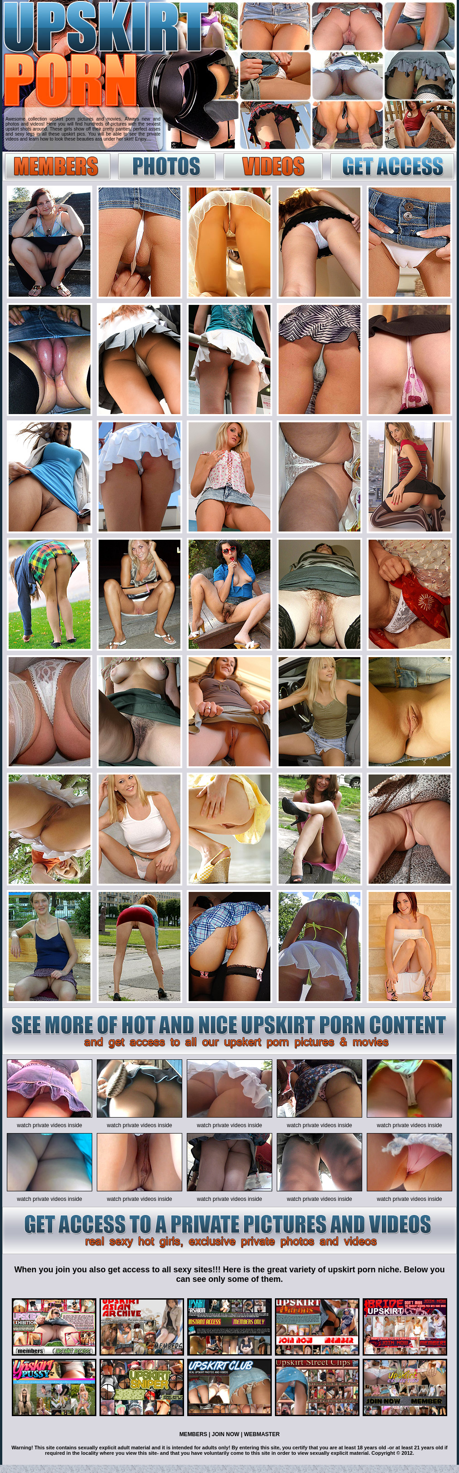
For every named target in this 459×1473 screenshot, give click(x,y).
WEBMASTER (260, 1434)
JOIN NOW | (226, 1434)
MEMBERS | (195, 1434)
